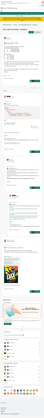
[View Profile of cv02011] (8, 37)
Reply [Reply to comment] (37, 152)
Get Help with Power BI (25, 24)
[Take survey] (7, 324)
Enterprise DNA (15, 261)
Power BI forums (7, 24)
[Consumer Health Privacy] (15, 414)
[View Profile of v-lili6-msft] (12, 96)
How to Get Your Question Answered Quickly (12, 335)
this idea (19, 259)
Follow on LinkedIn (7, 257)
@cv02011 (9, 103)
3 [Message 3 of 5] (7, 149)
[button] (31, 32)
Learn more (3, 4)
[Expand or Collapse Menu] (1, 11)
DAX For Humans (12, 265)
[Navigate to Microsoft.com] (4, 8)
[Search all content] (29, 16)
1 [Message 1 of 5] (7, 78)
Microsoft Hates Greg (16, 264)
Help (34, 13)
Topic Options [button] (37, 32)
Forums (15, 24)
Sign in (31, 13)
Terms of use (3, 410)
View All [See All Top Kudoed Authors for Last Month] (6, 383)
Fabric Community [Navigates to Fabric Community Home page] (13, 8)
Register (26, 13)
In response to (10, 162)
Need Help (9, 75)
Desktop (35, 24)
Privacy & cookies (3, 408)
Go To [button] (38, 13)
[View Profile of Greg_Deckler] (9, 240)
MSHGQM (12, 262)
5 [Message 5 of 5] (12, 230)
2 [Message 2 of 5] (7, 289)
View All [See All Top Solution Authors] (6, 359)
